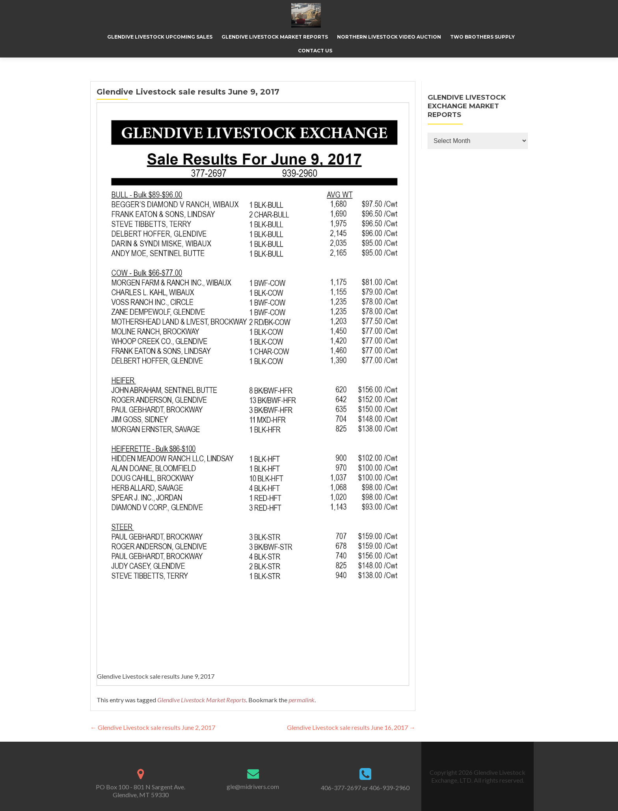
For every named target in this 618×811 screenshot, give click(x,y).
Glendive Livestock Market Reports (275, 37)
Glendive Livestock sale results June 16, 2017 (351, 727)
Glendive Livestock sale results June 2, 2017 (152, 727)
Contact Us (315, 51)
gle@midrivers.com (253, 786)
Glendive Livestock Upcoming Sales (159, 37)
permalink (302, 699)
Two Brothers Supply (482, 37)
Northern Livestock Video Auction (389, 37)
